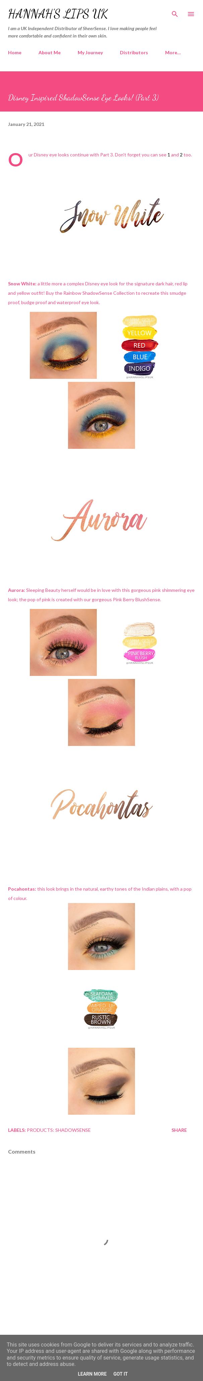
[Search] (175, 12)
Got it (120, 1374)
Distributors (134, 52)
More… (173, 52)
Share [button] (179, 1130)
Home (14, 52)
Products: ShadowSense (59, 1130)
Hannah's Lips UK (58, 14)
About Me (50, 52)
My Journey (90, 52)
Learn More (92, 1374)
